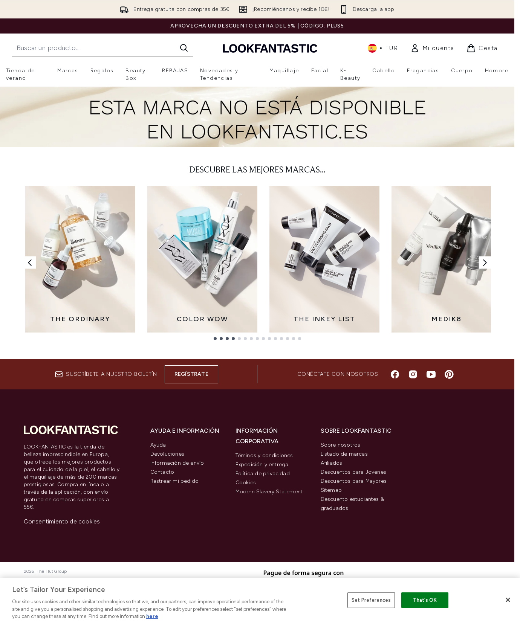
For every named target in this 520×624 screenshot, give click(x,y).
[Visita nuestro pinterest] (449, 374)
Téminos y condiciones (264, 455)
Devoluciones (167, 454)
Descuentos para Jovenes (354, 472)
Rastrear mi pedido (174, 481)
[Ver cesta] (482, 48)
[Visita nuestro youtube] (431, 374)
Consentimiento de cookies (62, 521)
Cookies (246, 482)
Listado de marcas (344, 454)
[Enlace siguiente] (485, 262)
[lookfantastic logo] (270, 48)
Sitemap (331, 490)
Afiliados (332, 463)
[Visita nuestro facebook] (395, 374)
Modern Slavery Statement (269, 491)
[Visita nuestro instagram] (413, 374)
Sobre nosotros (341, 445)
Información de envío (177, 463)
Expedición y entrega (262, 464)
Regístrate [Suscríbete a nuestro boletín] (191, 374)
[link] (432, 48)
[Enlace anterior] (30, 262)
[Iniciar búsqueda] (183, 48)
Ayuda (158, 445)
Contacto (162, 472)
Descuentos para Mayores (354, 481)
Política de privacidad (263, 473)
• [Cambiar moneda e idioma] (383, 48)
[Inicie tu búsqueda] (102, 48)
